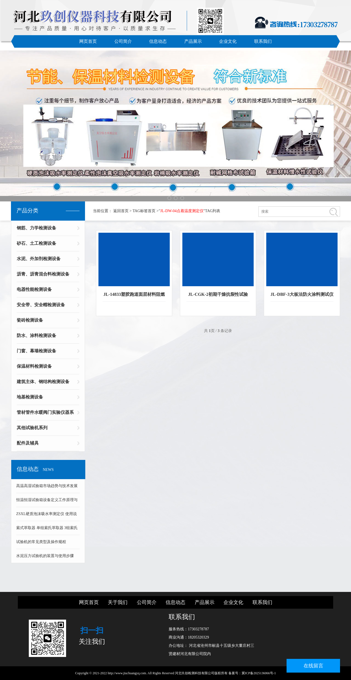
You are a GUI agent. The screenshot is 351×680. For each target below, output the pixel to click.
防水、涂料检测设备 (36, 335)
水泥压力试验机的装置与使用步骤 (45, 556)
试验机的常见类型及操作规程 (41, 542)
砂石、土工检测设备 (36, 243)
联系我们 (263, 41)
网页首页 (88, 41)
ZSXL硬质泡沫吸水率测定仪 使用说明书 (46, 516)
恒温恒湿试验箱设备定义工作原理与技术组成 (47, 502)
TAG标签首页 (143, 211)
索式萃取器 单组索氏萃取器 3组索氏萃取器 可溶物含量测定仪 (47, 530)
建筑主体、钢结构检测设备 (43, 381)
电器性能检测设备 (34, 289)
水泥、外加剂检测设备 (39, 258)
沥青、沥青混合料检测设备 (43, 274)
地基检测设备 (30, 397)
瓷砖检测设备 (30, 320)
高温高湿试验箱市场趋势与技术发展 (47, 486)
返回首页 (121, 211)
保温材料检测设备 (34, 366)
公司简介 (123, 41)
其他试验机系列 (32, 427)
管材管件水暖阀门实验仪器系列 (45, 414)
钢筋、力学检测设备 (36, 228)
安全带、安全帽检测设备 (41, 304)
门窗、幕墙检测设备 (36, 351)
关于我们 (118, 602)
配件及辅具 (28, 443)
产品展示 (193, 41)
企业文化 (228, 41)
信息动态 (158, 41)
